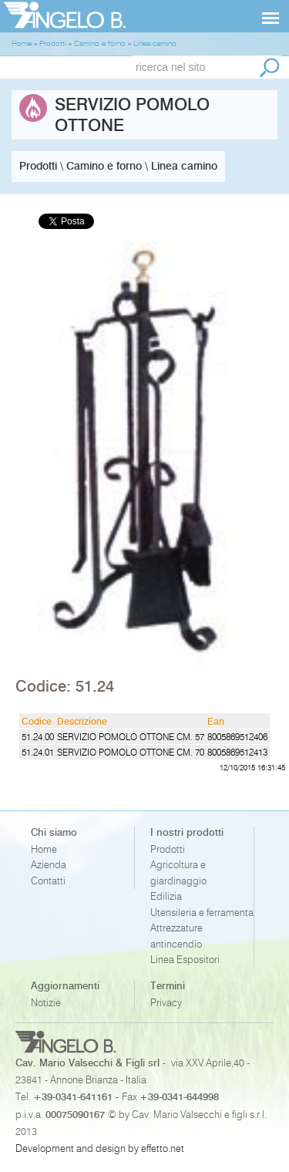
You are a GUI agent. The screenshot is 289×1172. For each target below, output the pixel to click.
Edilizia (166, 896)
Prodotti (167, 849)
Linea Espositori (185, 959)
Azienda (48, 865)
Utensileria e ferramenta (202, 912)
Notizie (46, 1003)
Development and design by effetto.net (99, 1148)
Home (44, 849)
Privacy (166, 1003)
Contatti (48, 881)
